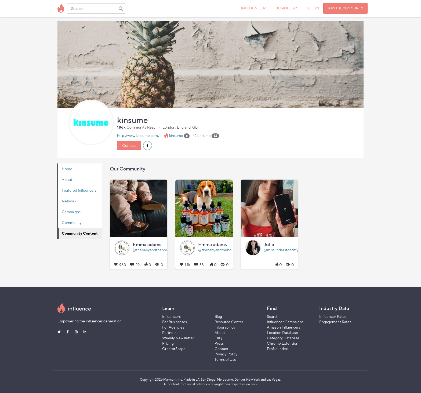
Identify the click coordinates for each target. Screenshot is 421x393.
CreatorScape (174, 348)
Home (67, 168)
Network (69, 201)
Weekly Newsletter (178, 338)
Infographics (225, 327)
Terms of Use (225, 359)
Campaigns (71, 211)
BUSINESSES (286, 8)
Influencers (171, 316)
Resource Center (229, 321)
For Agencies (173, 327)
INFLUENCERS (254, 8)
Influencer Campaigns (285, 321)
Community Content (80, 233)
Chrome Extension (282, 343)
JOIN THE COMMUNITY (345, 8)
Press (219, 343)
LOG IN (312, 8)
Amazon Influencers (283, 327)
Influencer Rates (332, 316)
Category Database (283, 338)
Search (272, 316)
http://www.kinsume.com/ (138, 135)
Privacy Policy (226, 354)
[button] (147, 145)
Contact (129, 145)
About (67, 179)
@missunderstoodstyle (283, 250)
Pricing (168, 343)
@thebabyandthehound (152, 250)
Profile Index (277, 348)
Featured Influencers (79, 190)
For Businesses (174, 321)
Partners (169, 332)
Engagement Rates (335, 321)
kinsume (176, 135)
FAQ (218, 338)
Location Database (282, 332)
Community (72, 222)
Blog (218, 316)
